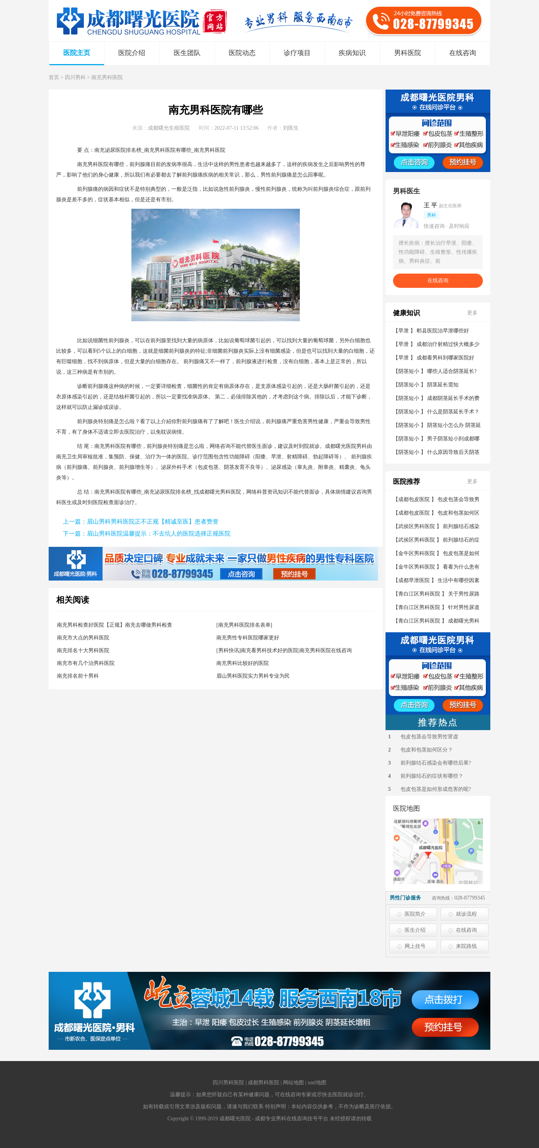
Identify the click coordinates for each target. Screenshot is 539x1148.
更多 (472, 313)
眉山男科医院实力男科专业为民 (253, 676)
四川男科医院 (228, 1082)
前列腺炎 (239, 189)
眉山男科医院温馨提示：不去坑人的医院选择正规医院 (159, 533)
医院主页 (76, 53)
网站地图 (293, 1082)
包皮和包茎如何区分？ (427, 750)
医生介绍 (415, 930)
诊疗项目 (297, 53)
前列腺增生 (132, 467)
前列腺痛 (140, 164)
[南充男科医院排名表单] (244, 625)
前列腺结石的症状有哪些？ (432, 776)
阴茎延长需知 (443, 385)
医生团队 (187, 53)
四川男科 (75, 77)
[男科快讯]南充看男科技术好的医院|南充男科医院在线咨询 (284, 650)
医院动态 (242, 53)
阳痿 (260, 456)
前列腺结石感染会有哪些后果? (436, 763)
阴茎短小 (408, 371)
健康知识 (406, 313)
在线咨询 (462, 53)
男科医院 (407, 53)
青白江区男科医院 (419, 594)
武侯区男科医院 (416, 526)
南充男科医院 (107, 77)
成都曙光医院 (340, 446)
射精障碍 (297, 456)
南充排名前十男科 (78, 676)
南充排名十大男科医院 (83, 650)
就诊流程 (466, 914)
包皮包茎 (208, 467)
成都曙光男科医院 (220, 492)
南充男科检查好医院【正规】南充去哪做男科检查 (114, 625)
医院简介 (415, 914)
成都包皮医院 (414, 499)
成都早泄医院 (414, 580)
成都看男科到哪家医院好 (445, 358)
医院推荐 (406, 481)
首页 (54, 77)
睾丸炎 (305, 467)
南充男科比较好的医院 (242, 663)
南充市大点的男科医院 (83, 638)
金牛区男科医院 (416, 553)
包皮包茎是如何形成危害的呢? (436, 789)
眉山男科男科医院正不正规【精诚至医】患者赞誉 (153, 521)
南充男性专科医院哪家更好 (247, 638)
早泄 (276, 456)
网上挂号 (415, 946)
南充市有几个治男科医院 (86, 663)
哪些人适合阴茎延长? (451, 371)
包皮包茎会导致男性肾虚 (429, 736)
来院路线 (466, 946)
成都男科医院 (263, 1082)
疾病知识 (352, 53)
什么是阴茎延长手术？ (453, 412)
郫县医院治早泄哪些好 (443, 331)
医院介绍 (131, 53)
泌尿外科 (171, 467)
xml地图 (317, 1082)
